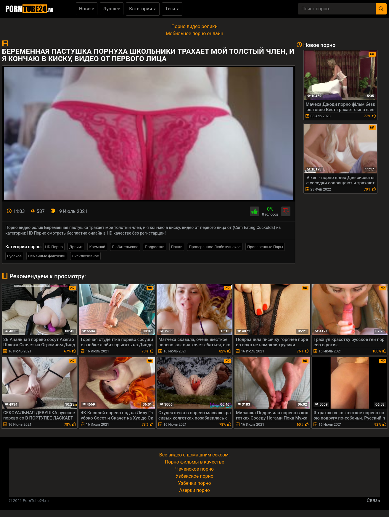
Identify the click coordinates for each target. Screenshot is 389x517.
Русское (14, 256)
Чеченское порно (194, 469)
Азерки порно (194, 490)
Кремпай (97, 247)
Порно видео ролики (194, 26)
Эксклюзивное (85, 256)
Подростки (154, 247)
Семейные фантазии (46, 256)
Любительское (125, 247)
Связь (373, 500)
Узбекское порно (194, 476)
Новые (86, 9)
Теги (172, 9)
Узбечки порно (194, 483)
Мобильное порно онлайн (194, 33)
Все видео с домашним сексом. (194, 455)
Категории (142, 9)
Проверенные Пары (265, 247)
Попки (177, 247)
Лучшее (111, 9)
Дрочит (76, 247)
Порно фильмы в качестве (194, 462)
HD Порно (54, 247)
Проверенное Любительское (215, 247)
